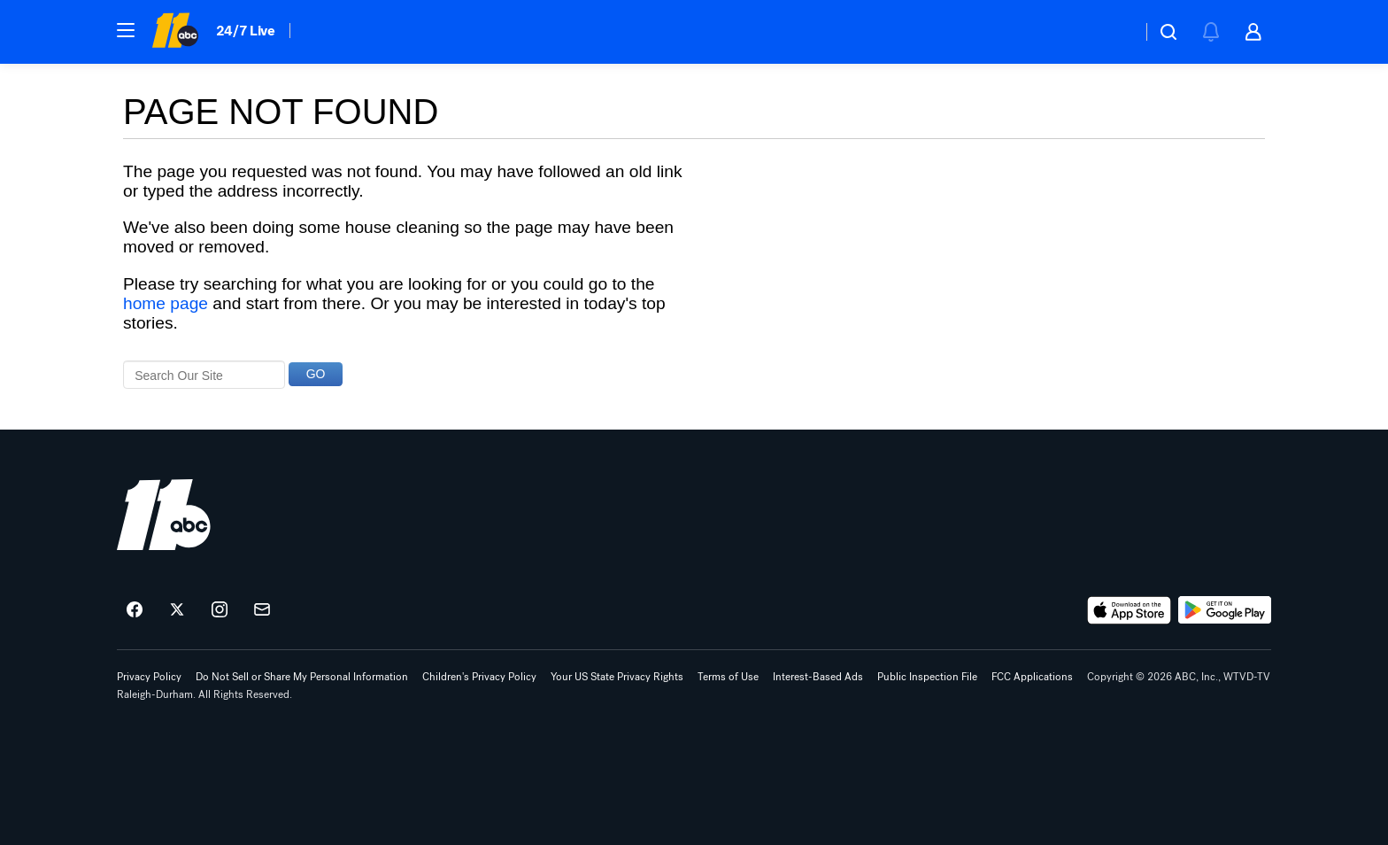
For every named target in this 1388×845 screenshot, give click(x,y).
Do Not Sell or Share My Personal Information (302, 676)
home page (165, 303)
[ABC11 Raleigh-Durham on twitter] (177, 610)
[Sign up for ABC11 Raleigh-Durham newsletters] (262, 610)
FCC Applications (1032, 676)
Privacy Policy (149, 676)
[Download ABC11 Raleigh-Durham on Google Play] (1224, 610)
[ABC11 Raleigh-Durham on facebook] (134, 610)
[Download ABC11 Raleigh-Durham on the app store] (1129, 610)
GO (316, 374)
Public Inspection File (927, 676)
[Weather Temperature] (1114, 32)
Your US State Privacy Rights (617, 676)
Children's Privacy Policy (479, 676)
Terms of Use (728, 676)
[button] (125, 30)
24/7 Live (245, 30)
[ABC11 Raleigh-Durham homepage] (174, 31)
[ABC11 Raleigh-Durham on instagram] (219, 610)
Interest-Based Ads (818, 676)
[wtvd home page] (164, 514)
